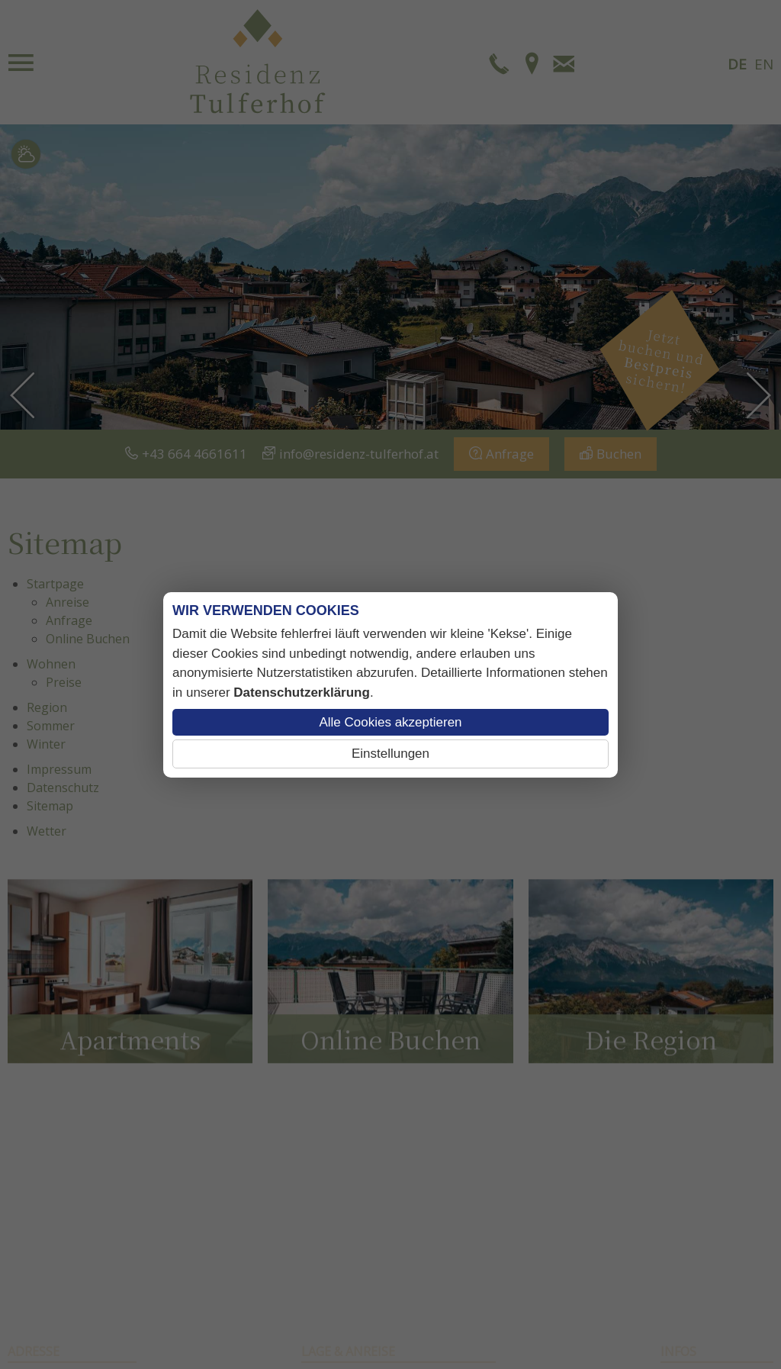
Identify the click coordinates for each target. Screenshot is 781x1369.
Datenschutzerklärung (301, 692)
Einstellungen (390, 753)
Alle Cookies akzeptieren (390, 722)
